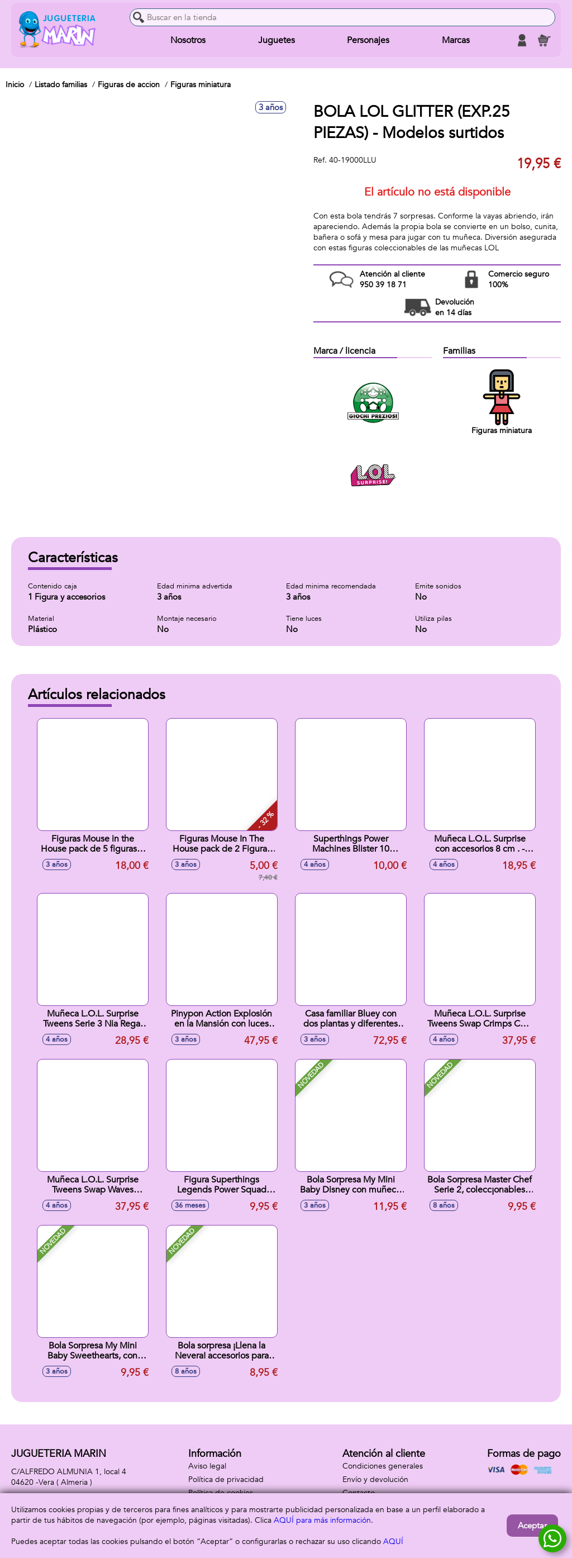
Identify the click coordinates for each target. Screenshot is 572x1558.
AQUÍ (393, 1541)
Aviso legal (207, 1466)
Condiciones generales (382, 1466)
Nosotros (188, 40)
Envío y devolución (375, 1479)
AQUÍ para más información (322, 1520)
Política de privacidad (226, 1479)
